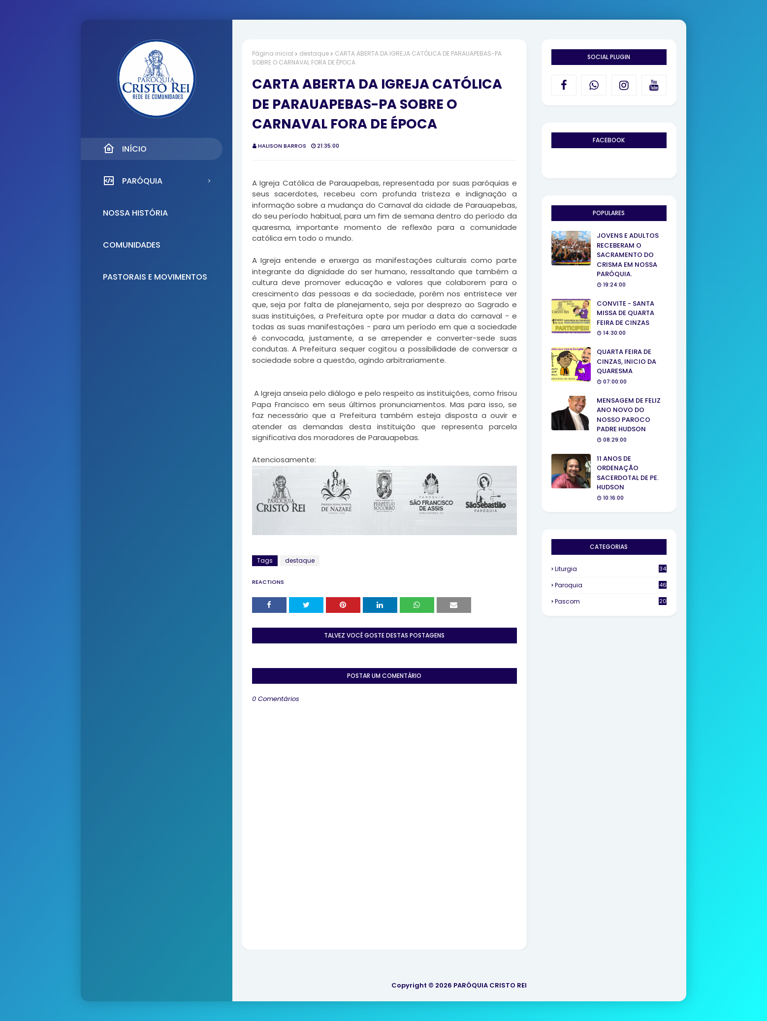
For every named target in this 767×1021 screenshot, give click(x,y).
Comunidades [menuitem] (131, 245)
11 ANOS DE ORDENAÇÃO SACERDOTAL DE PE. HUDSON (628, 473)
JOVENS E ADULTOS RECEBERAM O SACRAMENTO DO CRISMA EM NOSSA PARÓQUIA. (628, 255)
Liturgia (611, 569)
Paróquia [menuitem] (132, 181)
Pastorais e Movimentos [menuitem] (155, 277)
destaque (314, 53)
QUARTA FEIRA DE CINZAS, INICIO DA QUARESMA (626, 361)
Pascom (611, 601)
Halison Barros (282, 146)
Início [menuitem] (125, 149)
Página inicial (272, 53)
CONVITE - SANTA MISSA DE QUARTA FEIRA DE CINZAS (625, 313)
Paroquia (611, 585)
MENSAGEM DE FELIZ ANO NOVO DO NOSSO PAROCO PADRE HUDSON (629, 415)
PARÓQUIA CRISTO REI (490, 985)
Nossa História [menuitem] (135, 213)
